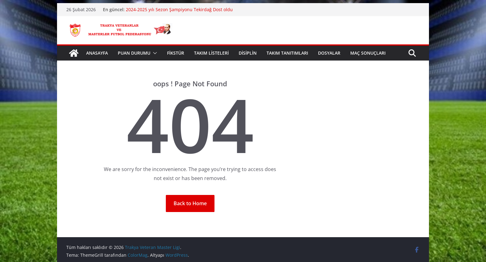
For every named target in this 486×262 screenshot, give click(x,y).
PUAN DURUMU (134, 53)
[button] (153, 53)
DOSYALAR (329, 53)
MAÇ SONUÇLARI (368, 53)
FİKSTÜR (175, 53)
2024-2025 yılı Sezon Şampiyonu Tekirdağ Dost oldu (179, 9)
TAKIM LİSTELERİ (211, 53)
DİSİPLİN (248, 53)
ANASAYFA (97, 53)
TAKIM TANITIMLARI (287, 53)
